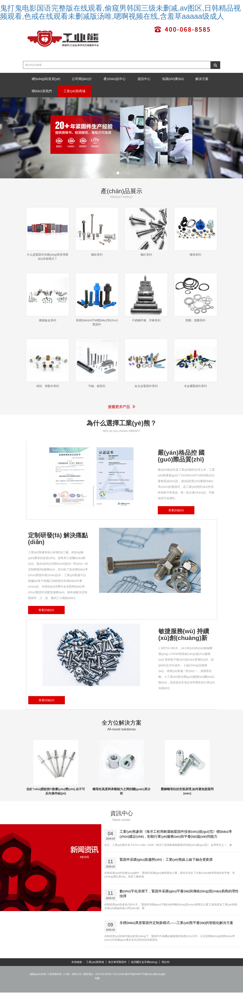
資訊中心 (146, 79)
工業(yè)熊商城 (101, 91)
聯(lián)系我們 (67, 91)
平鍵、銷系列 (96, 390)
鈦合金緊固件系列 (146, 390)
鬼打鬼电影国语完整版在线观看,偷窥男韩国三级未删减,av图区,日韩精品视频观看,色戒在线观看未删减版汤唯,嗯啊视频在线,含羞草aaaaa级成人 (120, 12)
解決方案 (38, 91)
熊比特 (166, 967)
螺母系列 (195, 255)
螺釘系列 (146, 255)
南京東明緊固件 (117, 967)
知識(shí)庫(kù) (176, 79)
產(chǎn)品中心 (116, 79)
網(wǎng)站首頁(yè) (46, 79)
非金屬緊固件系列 (195, 390)
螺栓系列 (96, 255)
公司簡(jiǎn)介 (83, 79)
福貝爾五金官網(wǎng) (144, 967)
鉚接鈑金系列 (47, 322)
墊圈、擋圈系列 (195, 322)
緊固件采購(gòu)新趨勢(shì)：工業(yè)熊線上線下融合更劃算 (166, 865)
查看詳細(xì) (176, 516)
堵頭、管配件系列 (47, 390)
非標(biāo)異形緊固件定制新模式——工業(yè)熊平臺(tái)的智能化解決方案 (177, 928)
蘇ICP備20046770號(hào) (139, 979)
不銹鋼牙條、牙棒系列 (146, 322)
